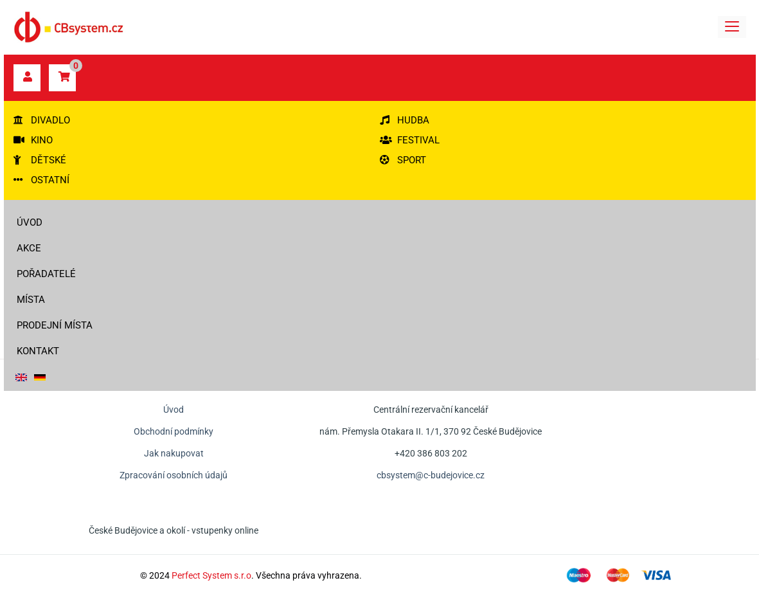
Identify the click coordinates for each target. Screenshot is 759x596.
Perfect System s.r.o (211, 575)
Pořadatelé (46, 274)
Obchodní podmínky (173, 431)
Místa (31, 299)
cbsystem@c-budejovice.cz (431, 475)
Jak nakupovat (174, 453)
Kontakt (38, 351)
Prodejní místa (55, 325)
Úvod (29, 222)
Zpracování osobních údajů (174, 475)
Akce (29, 248)
